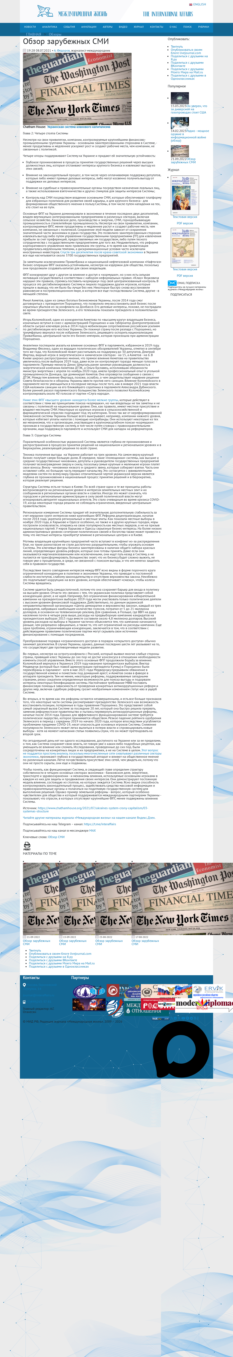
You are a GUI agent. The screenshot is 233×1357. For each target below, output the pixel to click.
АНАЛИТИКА (49, 27)
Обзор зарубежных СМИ (36, 942)
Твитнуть (177, 46)
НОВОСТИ (30, 27)
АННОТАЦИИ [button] (88, 27)
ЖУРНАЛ (139, 27)
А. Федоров (62, 50)
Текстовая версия (185, 217)
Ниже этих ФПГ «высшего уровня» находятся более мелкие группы (70, 400)
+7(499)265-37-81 (39, 1002)
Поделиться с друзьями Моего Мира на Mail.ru (187, 70)
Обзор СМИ (56, 837)
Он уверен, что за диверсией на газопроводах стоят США (189, 109)
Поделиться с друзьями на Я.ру (189, 57)
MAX (92, 830)
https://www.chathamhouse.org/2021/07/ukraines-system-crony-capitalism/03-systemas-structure (85, 809)
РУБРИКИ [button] (203, 27)
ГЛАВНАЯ (33, 34)
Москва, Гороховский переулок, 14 (40, 987)
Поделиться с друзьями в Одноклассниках (188, 77)
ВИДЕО (123, 27)
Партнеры (80, 977)
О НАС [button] (173, 27)
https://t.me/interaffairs (100, 824)
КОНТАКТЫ (156, 27)
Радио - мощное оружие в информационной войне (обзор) (190, 135)
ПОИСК (187, 27)
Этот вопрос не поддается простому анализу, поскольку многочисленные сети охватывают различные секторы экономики (92, 753)
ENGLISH (197, 4)
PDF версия (185, 223)
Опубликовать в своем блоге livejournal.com (186, 51)
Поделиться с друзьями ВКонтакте (187, 64)
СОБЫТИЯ (69, 27)
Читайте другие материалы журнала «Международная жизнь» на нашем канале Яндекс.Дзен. (89, 818)
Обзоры (55, 34)
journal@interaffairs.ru (38, 995)
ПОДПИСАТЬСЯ (181, 294)
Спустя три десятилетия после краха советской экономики (101, 252)
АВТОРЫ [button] (107, 27)
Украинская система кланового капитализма (78, 127)
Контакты (31, 977)
